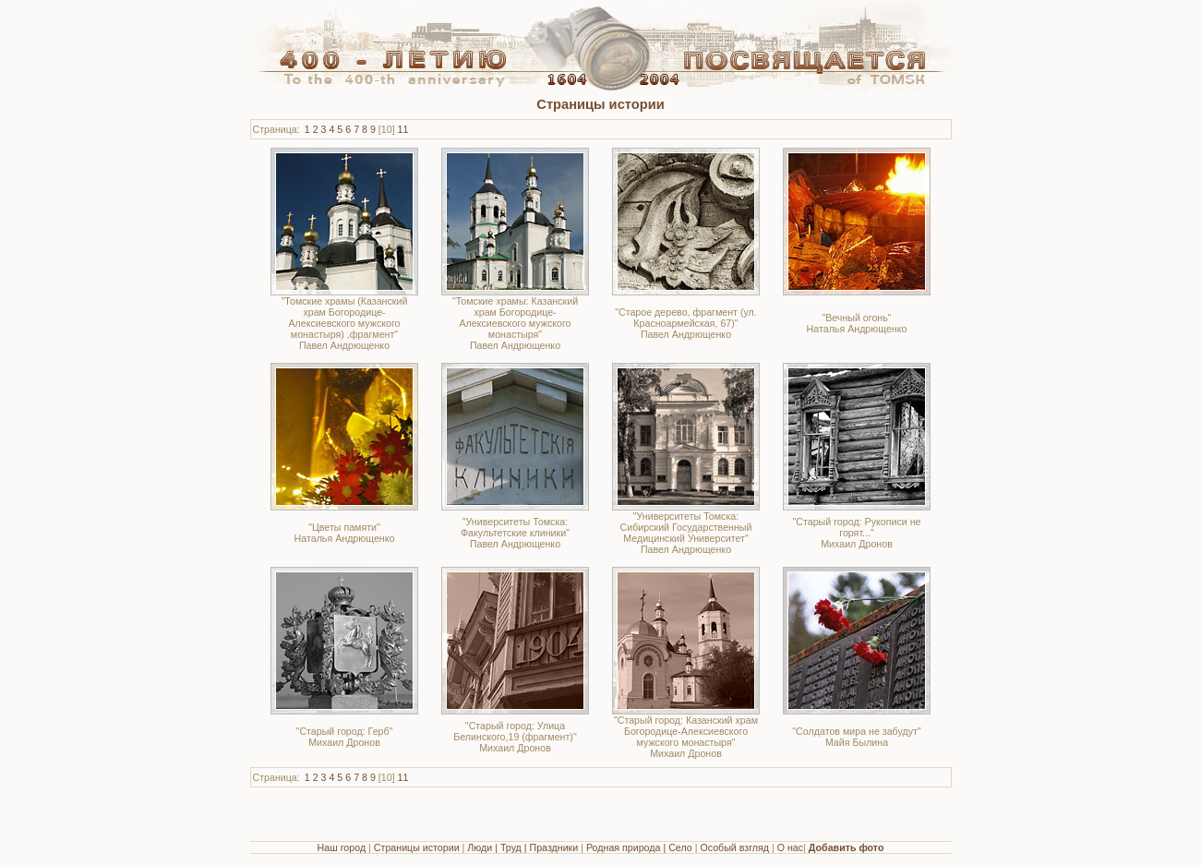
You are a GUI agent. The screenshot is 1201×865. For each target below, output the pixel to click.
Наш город (342, 847)
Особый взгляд (734, 847)
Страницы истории (417, 847)
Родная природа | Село (639, 847)
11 (403, 129)
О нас (790, 847)
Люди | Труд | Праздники (522, 847)
